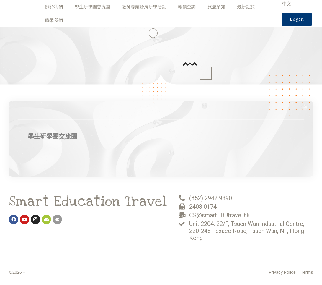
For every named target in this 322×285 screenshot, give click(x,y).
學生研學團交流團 (92, 6)
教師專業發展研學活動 (144, 6)
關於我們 (54, 6)
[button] (297, 19)
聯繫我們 (54, 20)
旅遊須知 (216, 6)
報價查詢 (187, 6)
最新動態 (246, 6)
